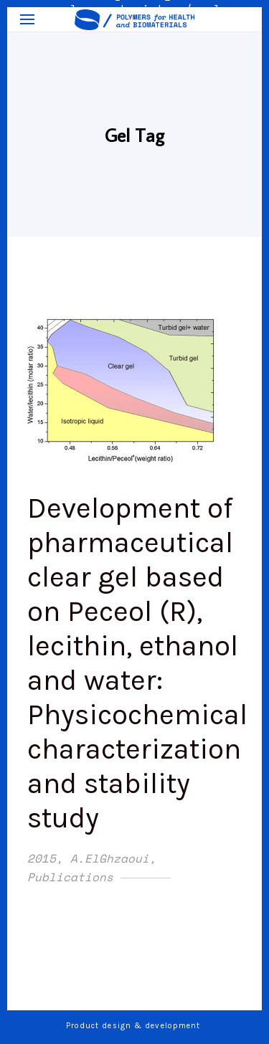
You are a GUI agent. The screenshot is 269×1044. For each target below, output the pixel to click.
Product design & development (135, 1025)
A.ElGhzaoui (109, 858)
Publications (70, 877)
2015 (41, 858)
